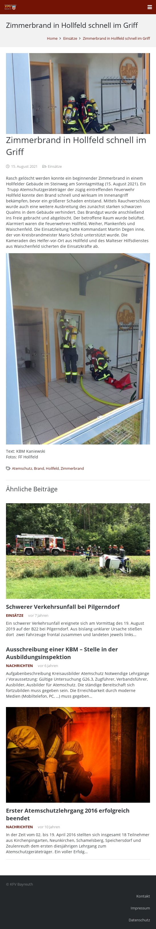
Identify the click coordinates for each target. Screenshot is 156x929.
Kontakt (143, 896)
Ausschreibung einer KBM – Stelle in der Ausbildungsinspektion (62, 653)
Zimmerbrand (72, 468)
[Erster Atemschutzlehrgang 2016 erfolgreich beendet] (78, 755)
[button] (149, 7)
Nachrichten (19, 665)
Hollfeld (52, 468)
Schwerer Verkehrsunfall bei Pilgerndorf (63, 607)
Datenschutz (139, 920)
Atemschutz (22, 468)
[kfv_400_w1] (10, 7)
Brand (39, 468)
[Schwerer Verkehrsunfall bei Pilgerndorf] (78, 551)
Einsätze (55, 166)
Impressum (140, 908)
